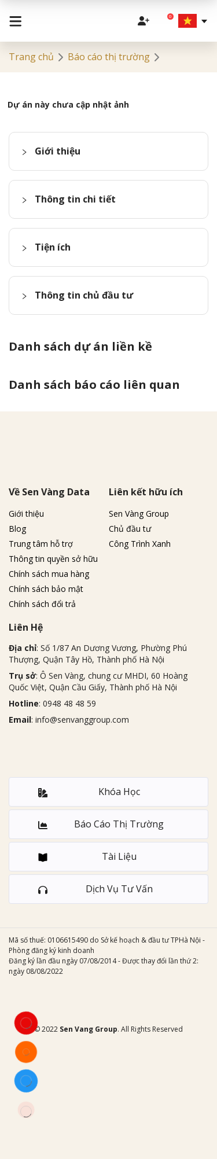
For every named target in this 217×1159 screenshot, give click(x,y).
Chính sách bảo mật (46, 588)
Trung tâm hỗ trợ (41, 543)
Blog (17, 528)
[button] (108, 151)
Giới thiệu (26, 513)
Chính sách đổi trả (42, 603)
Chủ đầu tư (130, 528)
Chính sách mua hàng (49, 573)
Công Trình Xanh (140, 543)
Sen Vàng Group (139, 513)
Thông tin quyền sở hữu (53, 558)
